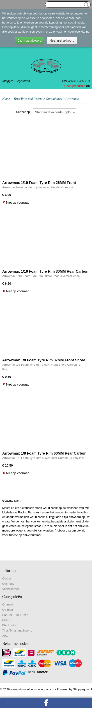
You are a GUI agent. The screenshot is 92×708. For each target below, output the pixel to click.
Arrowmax (72, 98)
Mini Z (6, 620)
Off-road (7, 609)
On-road (7, 604)
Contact (7, 578)
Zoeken (85, 4)
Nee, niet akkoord (62, 40)
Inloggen (8, 81)
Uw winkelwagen (76, 81)
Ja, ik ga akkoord (29, 40)
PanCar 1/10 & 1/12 (15, 615)
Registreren (22, 81)
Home (6, 98)
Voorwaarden (11, 589)
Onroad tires (54, 98)
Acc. (5, 635)
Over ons (8, 583)
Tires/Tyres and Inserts (28, 98)
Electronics (9, 625)
